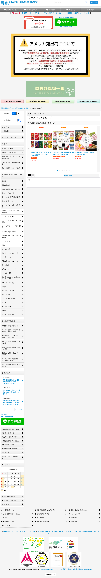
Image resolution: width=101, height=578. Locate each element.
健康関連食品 (87, 531)
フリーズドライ (49, 13)
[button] (28, 149)
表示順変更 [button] (68, 175)
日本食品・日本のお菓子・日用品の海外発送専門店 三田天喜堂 (19, 3)
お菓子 (76, 13)
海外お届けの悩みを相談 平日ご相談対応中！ (66, 22)
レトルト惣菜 (68, 13)
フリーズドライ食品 (43, 531)
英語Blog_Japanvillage (84, 569)
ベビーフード (38, 13)
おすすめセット (84, 13)
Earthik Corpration (47, 569)
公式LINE (4, 414)
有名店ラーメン (27, 13)
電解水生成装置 (72, 569)
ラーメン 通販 (61, 569)
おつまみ (59, 13)
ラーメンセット (20, 531)
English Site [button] (50, 574)
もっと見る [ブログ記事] (18, 409)
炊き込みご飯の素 (57, 531)
